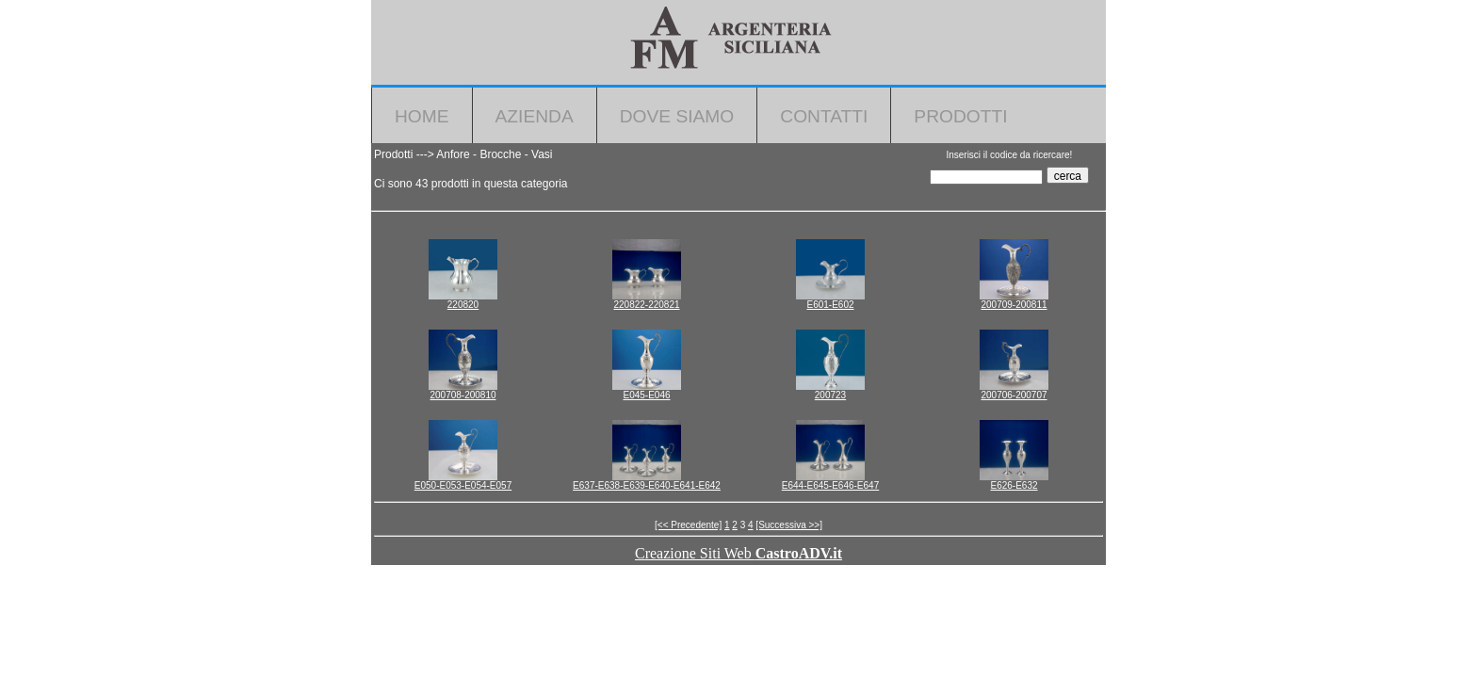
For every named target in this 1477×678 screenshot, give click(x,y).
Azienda (534, 116)
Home (422, 116)
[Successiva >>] (788, 525)
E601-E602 (829, 304)
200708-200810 (462, 395)
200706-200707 (1014, 395)
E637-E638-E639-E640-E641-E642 (647, 485)
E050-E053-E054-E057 (462, 485)
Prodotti (960, 116)
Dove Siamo (677, 116)
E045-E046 (646, 395)
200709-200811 (1014, 304)
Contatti (824, 116)
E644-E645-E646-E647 (830, 485)
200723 (830, 395)
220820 (463, 304)
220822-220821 (646, 304)
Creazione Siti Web (738, 553)
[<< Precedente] (688, 525)
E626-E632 (1013, 485)
